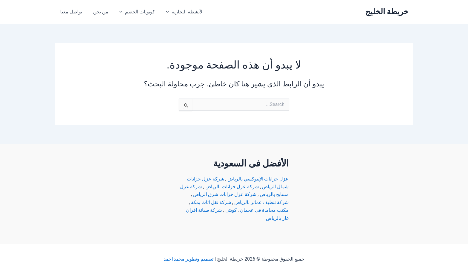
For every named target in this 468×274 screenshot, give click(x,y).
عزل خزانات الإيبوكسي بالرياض (258, 179)
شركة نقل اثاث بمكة (211, 202)
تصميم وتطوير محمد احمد (188, 259)
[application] (164, 12)
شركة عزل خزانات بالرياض (232, 186)
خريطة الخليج (386, 11)
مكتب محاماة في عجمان (264, 210)
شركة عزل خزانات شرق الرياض (224, 194)
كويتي (230, 210)
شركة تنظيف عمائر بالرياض (261, 202)
